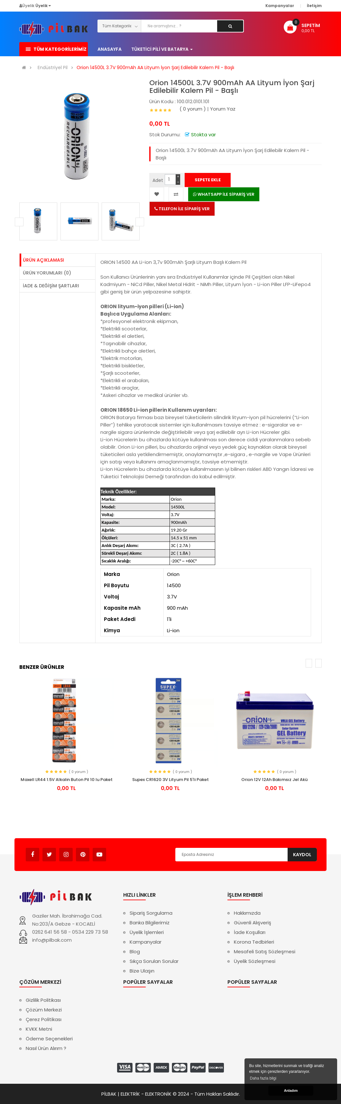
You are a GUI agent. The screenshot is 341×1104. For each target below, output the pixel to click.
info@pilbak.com (52, 940)
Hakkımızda (247, 913)
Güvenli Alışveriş (252, 922)
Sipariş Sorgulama (151, 913)
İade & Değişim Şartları (51, 286)
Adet (157, 180)
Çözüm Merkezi (44, 1009)
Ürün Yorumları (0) (47, 273)
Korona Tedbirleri (254, 941)
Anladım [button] (291, 1090)
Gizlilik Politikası (43, 1000)
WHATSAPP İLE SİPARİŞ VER (223, 194)
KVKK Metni (39, 1029)
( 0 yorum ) (193, 108)
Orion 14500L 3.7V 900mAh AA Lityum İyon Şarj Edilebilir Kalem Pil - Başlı (155, 67)
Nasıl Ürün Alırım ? (46, 1048)
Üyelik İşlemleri (147, 932)
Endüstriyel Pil (53, 67)
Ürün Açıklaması (43, 260)
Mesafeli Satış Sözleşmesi (264, 951)
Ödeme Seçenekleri (49, 1038)
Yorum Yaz (222, 108)
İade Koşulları (249, 932)
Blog (135, 951)
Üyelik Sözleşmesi (254, 961)
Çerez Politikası (43, 1019)
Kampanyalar (145, 941)
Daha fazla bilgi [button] (263, 1078)
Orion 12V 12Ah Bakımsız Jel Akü (274, 779)
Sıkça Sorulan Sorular (154, 961)
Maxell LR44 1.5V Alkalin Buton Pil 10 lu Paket (67, 779)
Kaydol (302, 854)
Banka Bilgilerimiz (150, 922)
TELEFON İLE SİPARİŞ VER (182, 209)
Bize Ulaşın (142, 970)
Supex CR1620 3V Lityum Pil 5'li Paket (170, 779)
